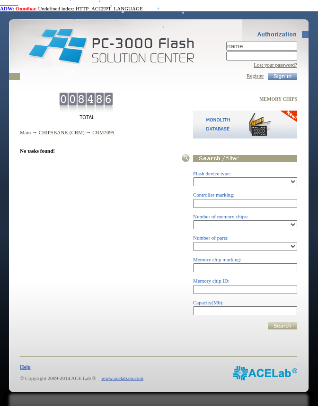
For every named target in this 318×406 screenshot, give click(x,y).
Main (25, 132)
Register (255, 75)
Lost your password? (275, 65)
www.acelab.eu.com (122, 378)
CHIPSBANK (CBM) (62, 132)
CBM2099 (103, 132)
